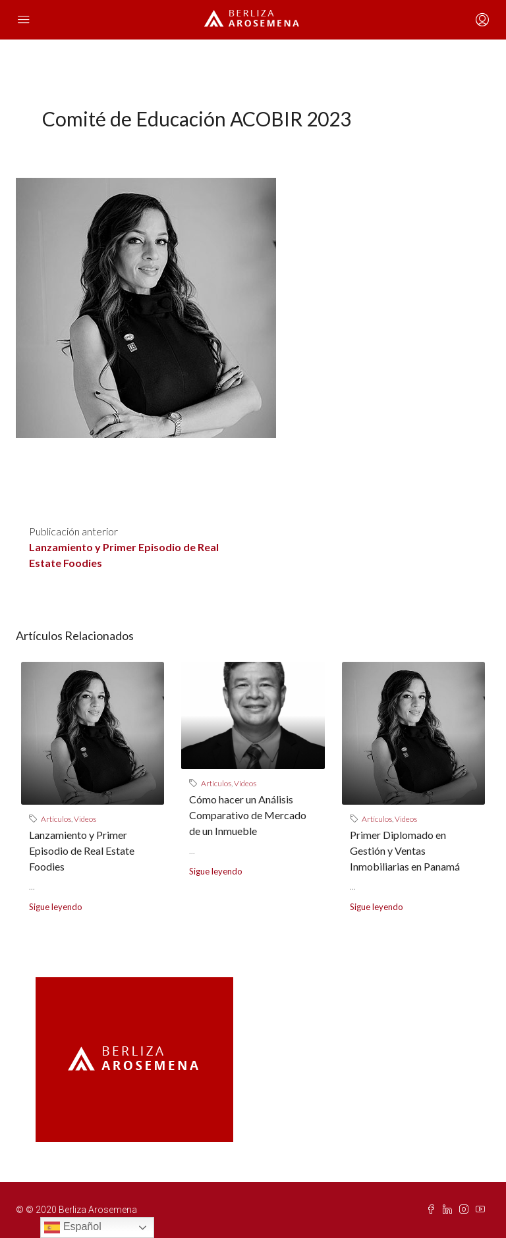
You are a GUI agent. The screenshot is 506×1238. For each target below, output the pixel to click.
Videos (85, 819)
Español (72, 1227)
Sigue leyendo (55, 907)
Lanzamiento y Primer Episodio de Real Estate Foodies (81, 850)
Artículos (56, 819)
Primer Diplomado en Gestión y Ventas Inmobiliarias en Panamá (405, 850)
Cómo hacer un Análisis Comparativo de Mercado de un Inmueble (247, 815)
